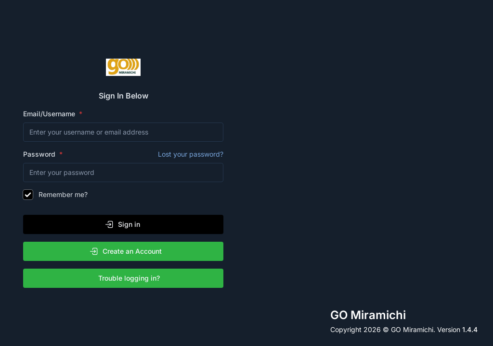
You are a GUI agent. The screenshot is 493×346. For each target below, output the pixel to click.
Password (123, 154)
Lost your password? (190, 154)
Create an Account (125, 251)
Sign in (122, 224)
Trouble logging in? (125, 278)
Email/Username (50, 114)
